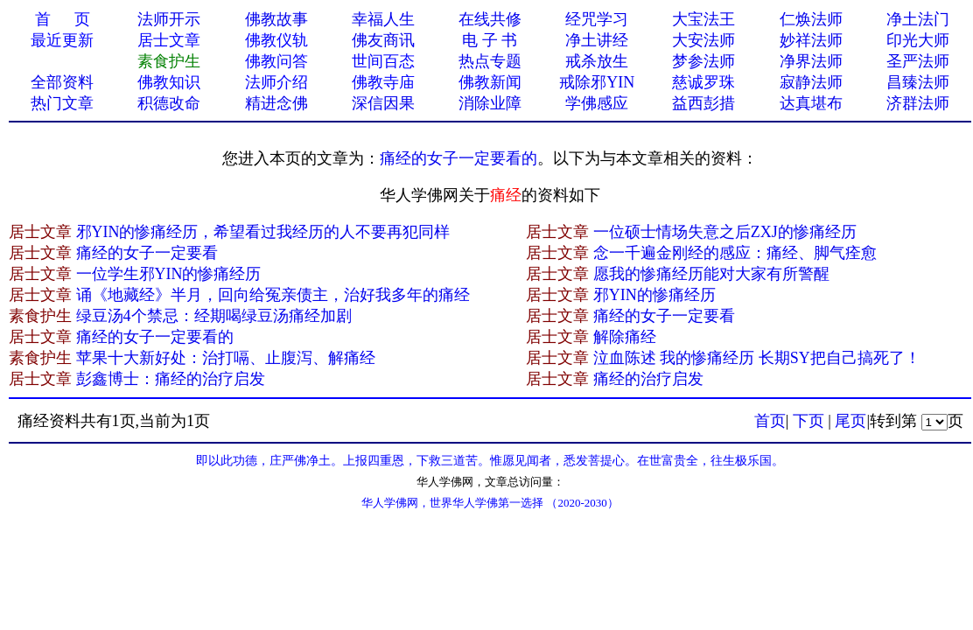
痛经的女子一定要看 (147, 253)
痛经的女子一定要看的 (458, 158)
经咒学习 (596, 19)
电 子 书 (489, 40)
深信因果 (383, 103)
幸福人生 (383, 19)
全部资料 (62, 82)
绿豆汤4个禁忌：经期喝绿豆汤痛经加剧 (214, 316)
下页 (808, 421)
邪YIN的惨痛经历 (654, 295)
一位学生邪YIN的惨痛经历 (169, 274)
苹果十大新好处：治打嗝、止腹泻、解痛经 (225, 358)
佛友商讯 (383, 40)
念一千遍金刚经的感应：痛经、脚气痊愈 (735, 253)
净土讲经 (596, 40)
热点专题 (490, 61)
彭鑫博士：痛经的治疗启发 (170, 379)
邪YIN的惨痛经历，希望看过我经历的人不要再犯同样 (263, 232)
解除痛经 (624, 337)
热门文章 (62, 103)
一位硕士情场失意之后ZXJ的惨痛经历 (725, 232)
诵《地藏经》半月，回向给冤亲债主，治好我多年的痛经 (273, 295)
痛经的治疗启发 (648, 379)
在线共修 (490, 19)
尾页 (850, 421)
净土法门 (917, 19)
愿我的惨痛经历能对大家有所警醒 (711, 274)
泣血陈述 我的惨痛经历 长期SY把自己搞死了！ (756, 358)
